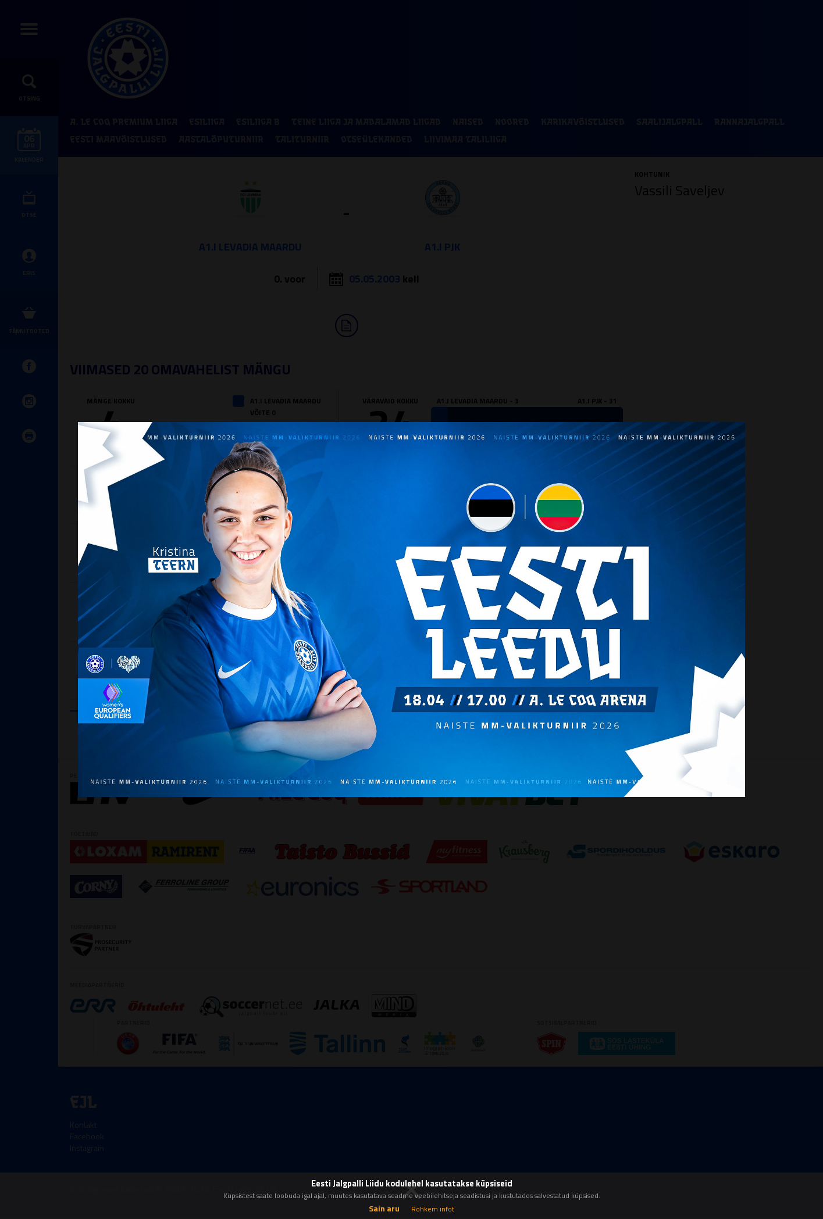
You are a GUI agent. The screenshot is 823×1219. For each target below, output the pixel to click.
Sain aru (384, 1208)
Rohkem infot (432, 1208)
